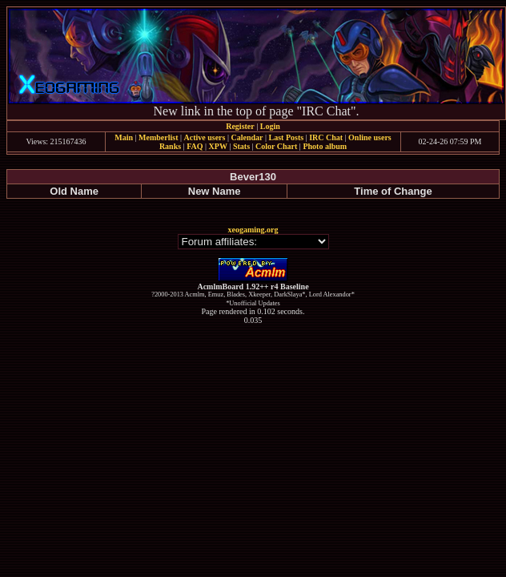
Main (123, 137)
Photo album (325, 146)
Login (270, 126)
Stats (241, 146)
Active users (205, 137)
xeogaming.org (252, 229)
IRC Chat (326, 137)
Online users (370, 137)
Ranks (170, 146)
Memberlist (158, 137)
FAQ (195, 146)
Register (240, 126)
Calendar (247, 137)
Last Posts (285, 137)
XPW (218, 146)
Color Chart (276, 146)
